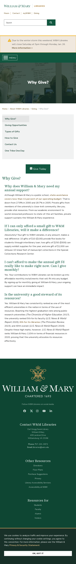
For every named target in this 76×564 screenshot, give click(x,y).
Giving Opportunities (16, 125)
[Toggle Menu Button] (4, 57)
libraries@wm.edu (41, 447)
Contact (16, 13)
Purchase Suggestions (38, 474)
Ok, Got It (38, 553)
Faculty (38, 509)
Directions (38, 465)
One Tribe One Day (14, 150)
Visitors (38, 518)
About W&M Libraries (19, 109)
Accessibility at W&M (38, 487)
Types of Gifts (12, 131)
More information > (22, 47)
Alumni (38, 513)
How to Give (11, 137)
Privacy (38, 478)
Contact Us (11, 144)
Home (4, 109)
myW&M (27, 13)
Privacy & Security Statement (24, 545)
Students (38, 505)
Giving (36, 13)
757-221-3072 (41, 444)
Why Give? (10, 118)
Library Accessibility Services (38, 482)
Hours (6, 13)
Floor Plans (38, 470)
